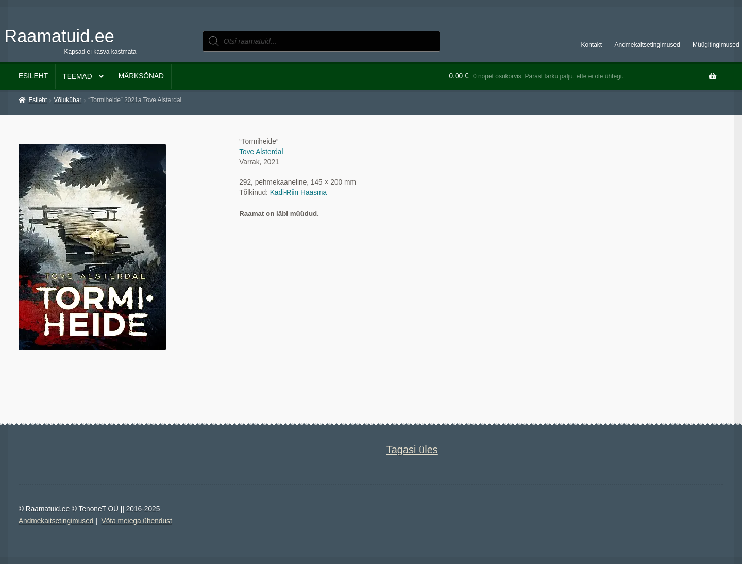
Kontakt (591, 44)
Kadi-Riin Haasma (298, 192)
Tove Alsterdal (261, 152)
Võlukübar (67, 100)
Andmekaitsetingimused (647, 44)
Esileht (33, 76)
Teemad (77, 76)
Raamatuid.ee (59, 36)
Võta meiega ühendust (137, 521)
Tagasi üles (412, 449)
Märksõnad (141, 76)
